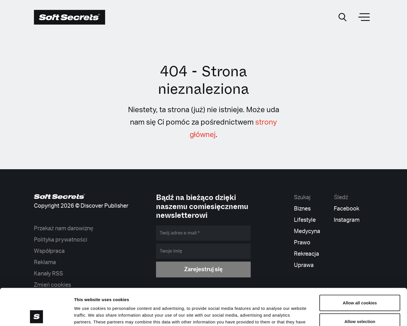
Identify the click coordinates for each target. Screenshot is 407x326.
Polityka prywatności (60, 240)
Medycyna (307, 231)
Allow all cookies (360, 266)
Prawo (302, 242)
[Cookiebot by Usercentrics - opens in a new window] (36, 315)
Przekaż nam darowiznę (63, 228)
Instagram (347, 220)
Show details (296, 314)
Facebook (346, 209)
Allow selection (359, 284)
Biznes (302, 209)
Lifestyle (305, 220)
